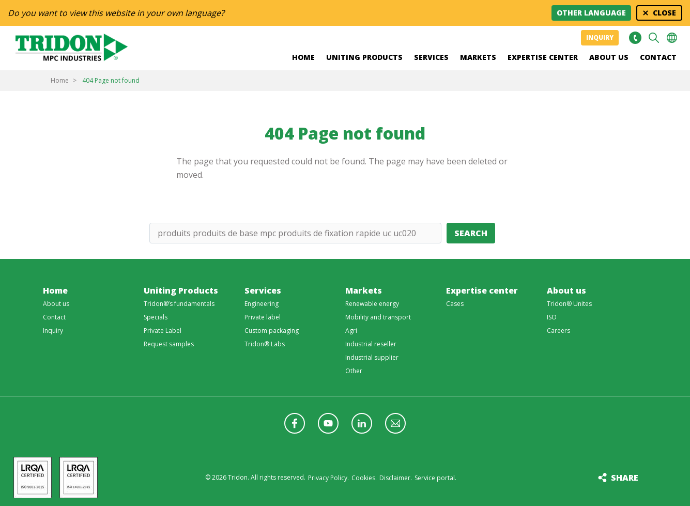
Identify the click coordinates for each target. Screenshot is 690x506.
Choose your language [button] (672, 37)
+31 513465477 (635, 37)
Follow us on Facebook (294, 423)
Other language (591, 13)
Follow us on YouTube (328, 423)
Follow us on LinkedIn (361, 423)
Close (664, 13)
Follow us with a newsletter (395, 423)
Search (470, 233)
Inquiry (600, 37)
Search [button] (654, 37)
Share (624, 477)
